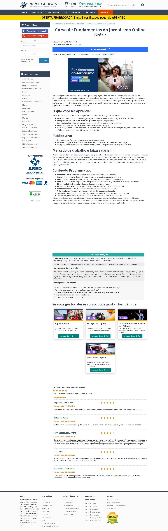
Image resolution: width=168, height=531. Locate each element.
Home (24, 12)
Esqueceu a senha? (27, 59)
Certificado (76, 12)
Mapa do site (111, 509)
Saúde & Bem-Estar (29, 131)
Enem (24, 98)
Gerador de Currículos (114, 503)
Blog (66, 12)
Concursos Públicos (29, 85)
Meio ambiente (69, 506)
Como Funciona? (53, 12)
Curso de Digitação (91, 509)
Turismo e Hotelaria (29, 147)
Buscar (142, 5)
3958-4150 (92, 3)
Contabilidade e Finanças (31, 89)
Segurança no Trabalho (31, 134)
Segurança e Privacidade (50, 526)
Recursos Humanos (29, 128)
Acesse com (36, 31)
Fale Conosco (90, 12)
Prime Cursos (35, 201)
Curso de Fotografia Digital (94, 518)
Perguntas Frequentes (49, 523)
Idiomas (25, 105)
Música (25, 118)
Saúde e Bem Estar (70, 511)
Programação (27, 124)
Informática (26, 108)
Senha (23, 50)
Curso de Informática (92, 515)
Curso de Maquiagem (92, 512)
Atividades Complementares (116, 506)
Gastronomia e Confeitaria (32, 102)
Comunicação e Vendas (31, 82)
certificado (107, 54)
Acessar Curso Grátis (68, 336)
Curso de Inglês (90, 503)
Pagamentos (46, 514)
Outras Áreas (27, 121)
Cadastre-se (46, 503)
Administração (27, 79)
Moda (24, 115)
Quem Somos (37, 12)
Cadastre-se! (105, 12)
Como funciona (47, 506)
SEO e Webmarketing (30, 144)
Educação (26, 95)
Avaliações (45, 509)
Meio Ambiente (28, 111)
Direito (24, 92)
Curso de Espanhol (91, 506)
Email (23, 42)
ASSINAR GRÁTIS (100, 49)
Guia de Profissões (113, 500)
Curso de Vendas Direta (93, 521)
